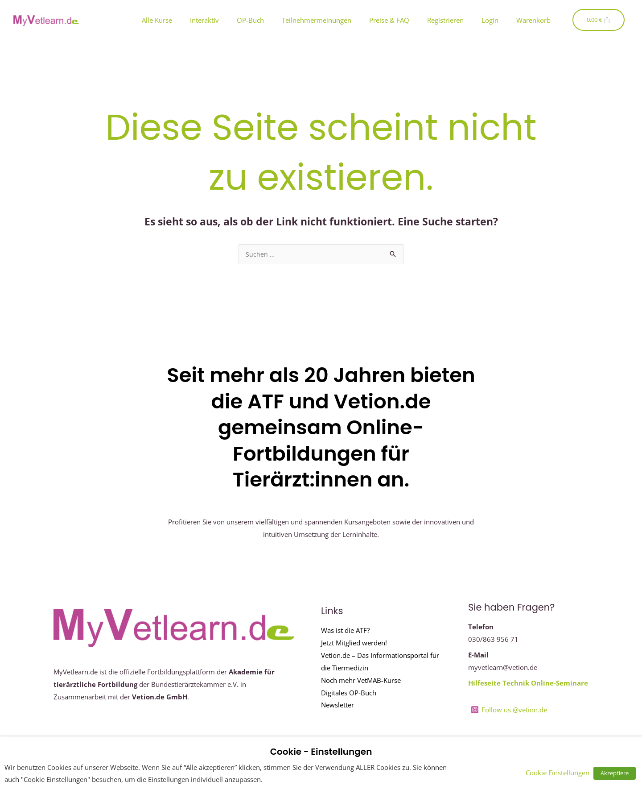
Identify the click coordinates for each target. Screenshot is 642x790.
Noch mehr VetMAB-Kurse (361, 680)
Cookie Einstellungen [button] (561, 772)
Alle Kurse (157, 20)
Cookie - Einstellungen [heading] (321, 751)
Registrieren (445, 20)
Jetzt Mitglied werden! (354, 643)
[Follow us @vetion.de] (509, 710)
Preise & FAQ (389, 20)
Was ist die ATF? (345, 630)
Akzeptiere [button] (616, 773)
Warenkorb (533, 20)
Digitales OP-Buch (348, 693)
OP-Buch (250, 20)
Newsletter (337, 705)
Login (490, 20)
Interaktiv (204, 20)
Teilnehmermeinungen (316, 20)
